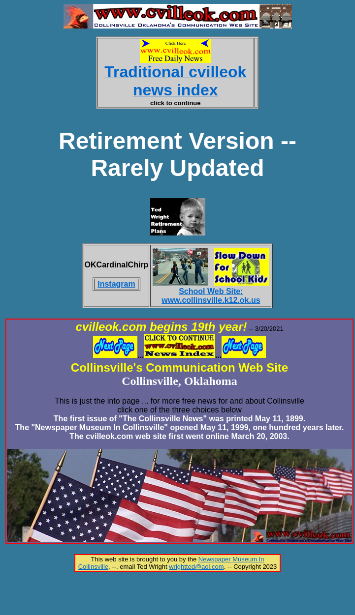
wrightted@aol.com (196, 566)
